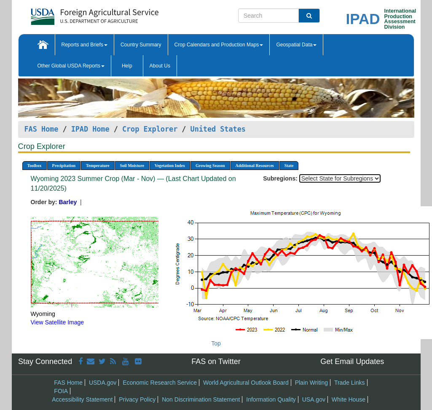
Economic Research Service (160, 382)
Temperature (98, 165)
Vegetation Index (170, 165)
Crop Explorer (149, 129)
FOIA (61, 391)
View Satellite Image (57, 322)
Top (216, 343)
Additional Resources (255, 165)
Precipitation (63, 165)
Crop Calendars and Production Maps (218, 45)
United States (218, 129)
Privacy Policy (137, 399)
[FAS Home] (73, 13)
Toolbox (34, 165)
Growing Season (210, 165)
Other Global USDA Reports (71, 66)
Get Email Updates (352, 361)
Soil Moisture (132, 165)
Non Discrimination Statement (201, 399)
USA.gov (313, 399)
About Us (160, 66)
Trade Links (349, 382)
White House (348, 399)
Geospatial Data (296, 45)
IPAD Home (90, 129)
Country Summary (141, 45)
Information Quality (271, 399)
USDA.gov (102, 382)
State (289, 165)
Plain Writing (311, 382)
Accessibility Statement (82, 399)
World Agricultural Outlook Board (246, 382)
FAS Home (41, 129)
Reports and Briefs (84, 45)
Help (127, 66)
